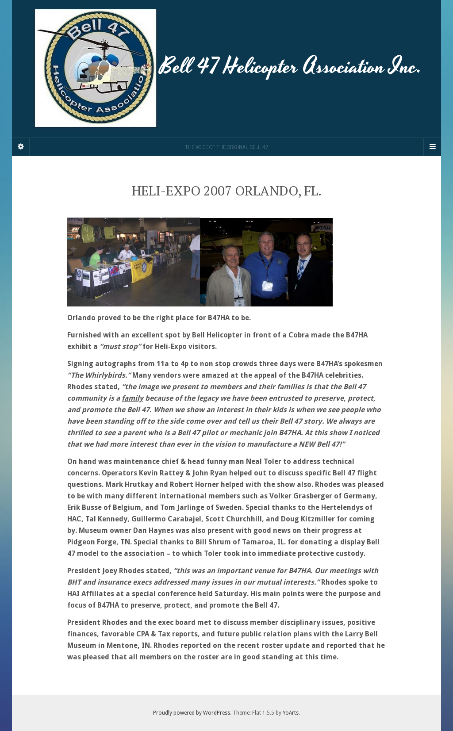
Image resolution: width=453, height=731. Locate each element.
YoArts (291, 713)
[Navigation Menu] (432, 147)
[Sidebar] (21, 147)
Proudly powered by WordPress (191, 713)
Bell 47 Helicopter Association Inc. (226, 69)
